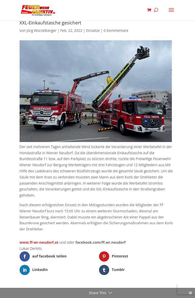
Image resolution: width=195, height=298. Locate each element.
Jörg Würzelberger (41, 30)
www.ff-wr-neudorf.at (39, 242)
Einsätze (93, 30)
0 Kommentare (116, 30)
